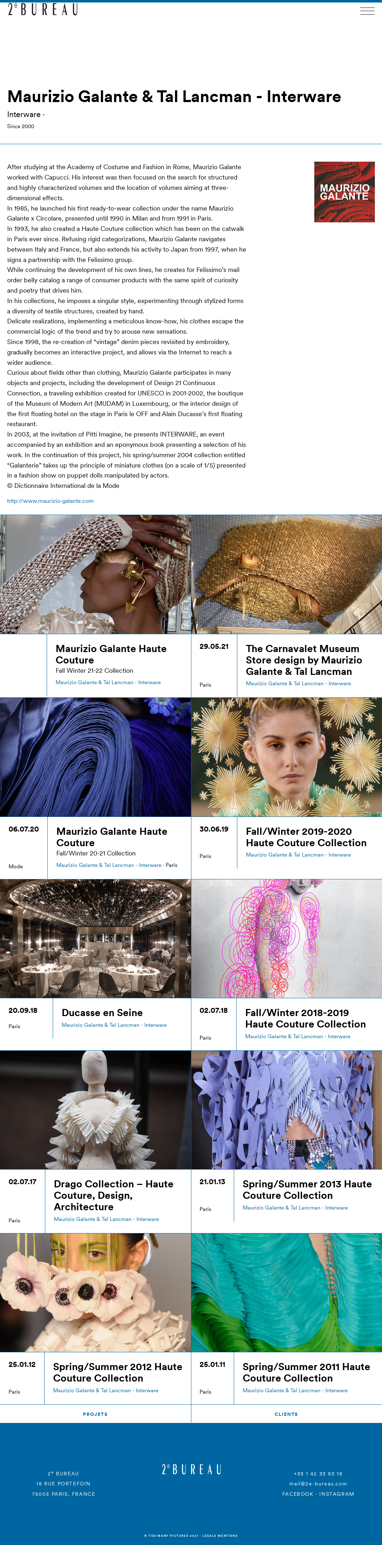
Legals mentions (220, 1536)
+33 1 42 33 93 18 (318, 1473)
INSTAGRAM (336, 1494)
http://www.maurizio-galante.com (50, 500)
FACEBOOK (298, 1494)
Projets (95, 1414)
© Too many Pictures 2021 (171, 1536)
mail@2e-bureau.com (318, 1483)
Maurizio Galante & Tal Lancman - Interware (108, 682)
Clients (286, 1414)
